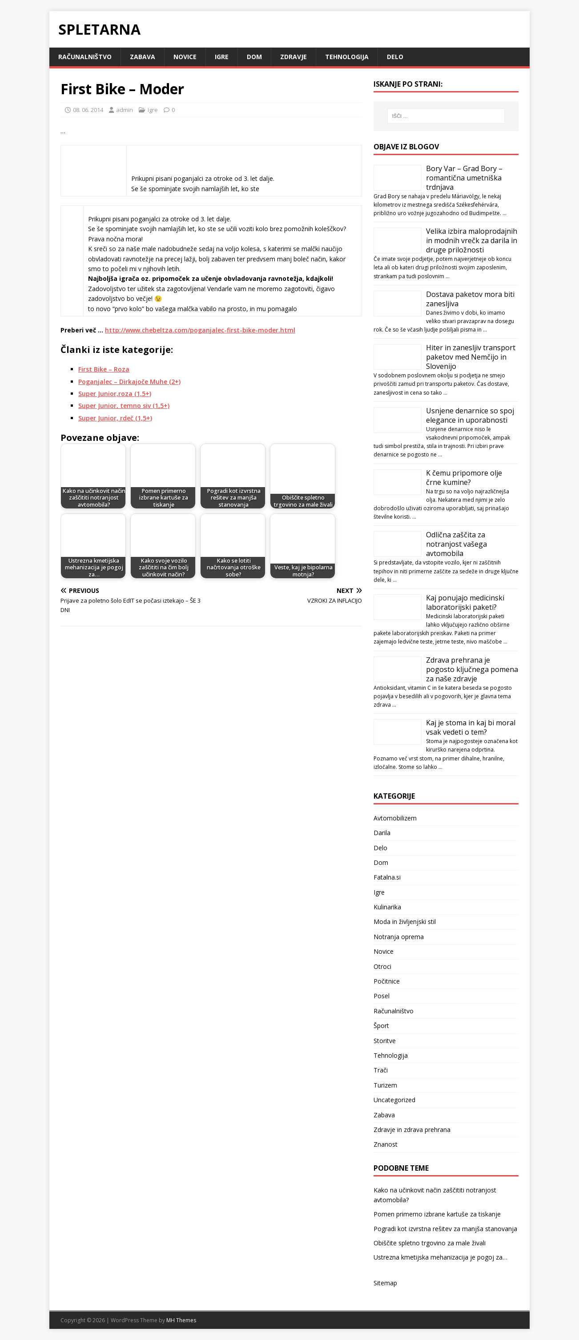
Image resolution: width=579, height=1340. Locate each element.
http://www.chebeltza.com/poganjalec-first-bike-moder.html (200, 330)
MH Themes (181, 1320)
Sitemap (385, 1283)
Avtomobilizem (395, 818)
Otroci (382, 966)
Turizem (385, 1085)
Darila (382, 832)
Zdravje (293, 56)
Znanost (386, 1144)
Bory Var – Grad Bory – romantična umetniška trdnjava (464, 178)
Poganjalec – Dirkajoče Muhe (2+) (129, 381)
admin (124, 110)
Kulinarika (387, 907)
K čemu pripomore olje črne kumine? (464, 477)
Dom (254, 56)
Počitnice (387, 981)
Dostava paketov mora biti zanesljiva (470, 298)
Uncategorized (394, 1100)
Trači (381, 1070)
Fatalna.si (387, 877)
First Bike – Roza (103, 369)
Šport (381, 1025)
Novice (185, 56)
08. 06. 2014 (88, 110)
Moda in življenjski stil (405, 921)
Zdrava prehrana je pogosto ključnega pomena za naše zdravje (472, 669)
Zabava (142, 56)
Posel (382, 996)
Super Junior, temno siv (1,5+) (123, 405)
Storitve (385, 1040)
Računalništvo (85, 56)
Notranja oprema (399, 936)
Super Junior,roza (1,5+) (114, 393)
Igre (222, 56)
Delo (395, 56)
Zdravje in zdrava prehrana (412, 1129)
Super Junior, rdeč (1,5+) (115, 418)
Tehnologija (347, 56)
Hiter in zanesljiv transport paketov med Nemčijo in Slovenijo (470, 357)
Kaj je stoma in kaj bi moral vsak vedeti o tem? (470, 727)
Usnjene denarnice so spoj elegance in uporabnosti (470, 415)
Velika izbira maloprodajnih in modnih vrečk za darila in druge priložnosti (471, 240)
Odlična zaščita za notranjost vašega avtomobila (456, 544)
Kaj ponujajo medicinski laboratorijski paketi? (465, 602)
